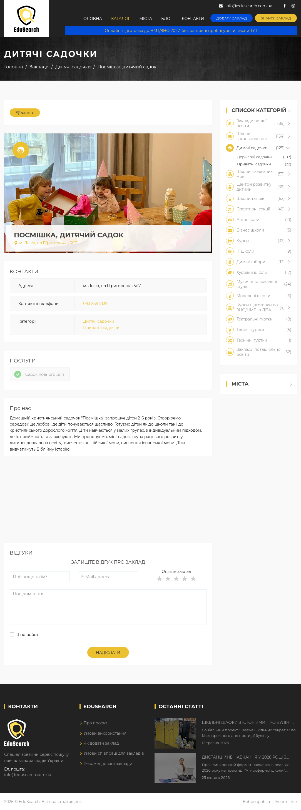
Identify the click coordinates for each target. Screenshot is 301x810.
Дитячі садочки (98, 321)
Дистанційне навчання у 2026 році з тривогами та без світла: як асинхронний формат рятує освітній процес (246, 757)
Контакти (193, 18)
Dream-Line (285, 801)
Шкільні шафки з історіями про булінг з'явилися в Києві (247, 722)
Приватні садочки (101, 327)
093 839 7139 (95, 303)
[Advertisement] (108, 504)
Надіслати (108, 652)
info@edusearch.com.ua (27, 774)
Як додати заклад (101, 743)
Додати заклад (231, 18)
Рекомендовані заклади (108, 763)
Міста (145, 18)
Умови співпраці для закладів (114, 753)
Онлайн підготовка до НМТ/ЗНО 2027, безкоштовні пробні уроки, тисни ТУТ (181, 30)
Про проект (95, 722)
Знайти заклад (276, 18)
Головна (91, 18)
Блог (167, 18)
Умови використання (105, 733)
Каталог (120, 18)
